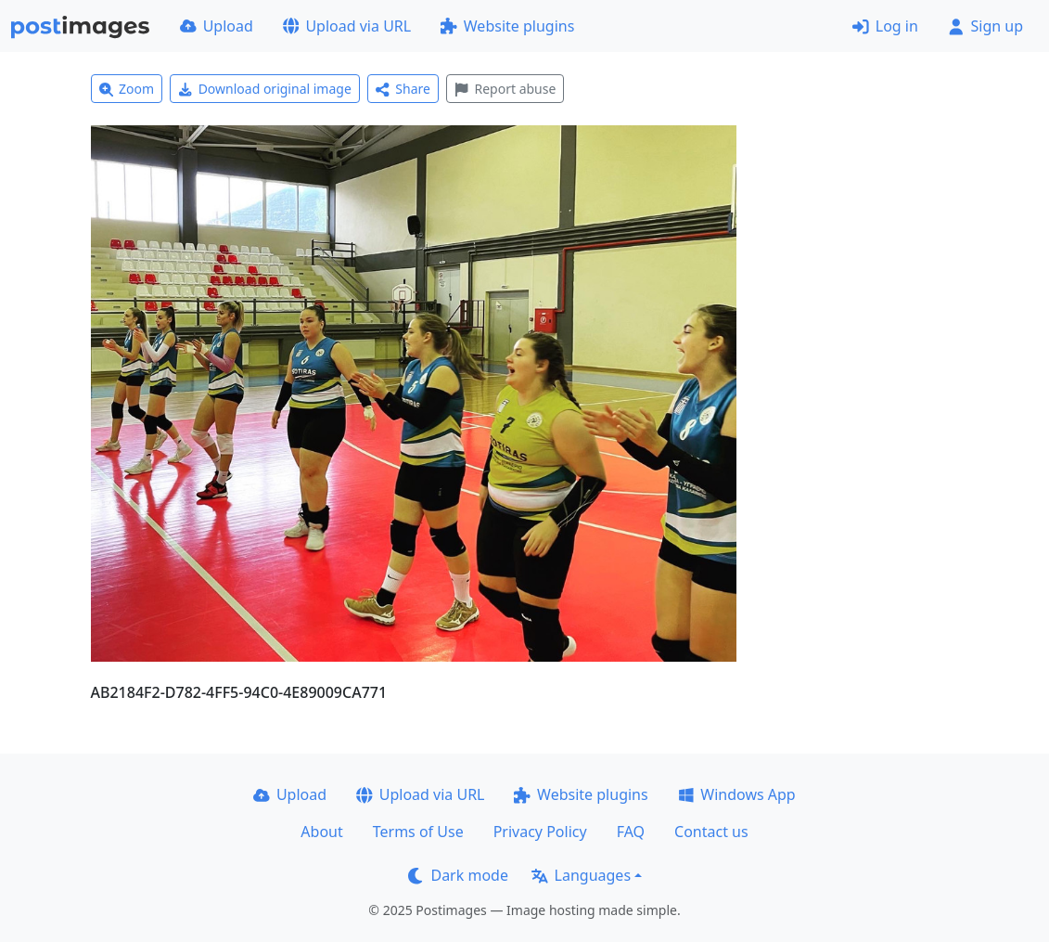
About (321, 831)
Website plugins (507, 26)
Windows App (737, 794)
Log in (885, 26)
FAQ (631, 831)
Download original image (265, 88)
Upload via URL (347, 26)
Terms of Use (418, 831)
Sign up (985, 26)
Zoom (127, 88)
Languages (581, 875)
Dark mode (458, 875)
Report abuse (505, 88)
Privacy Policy (540, 831)
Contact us (711, 831)
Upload (216, 26)
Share (403, 88)
